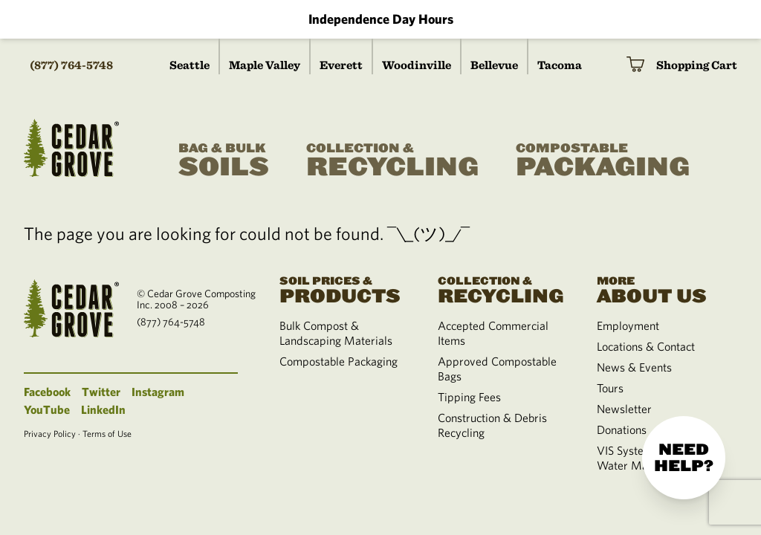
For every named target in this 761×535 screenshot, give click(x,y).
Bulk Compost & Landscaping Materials (335, 333)
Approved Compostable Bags (497, 368)
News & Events (634, 367)
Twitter (101, 391)
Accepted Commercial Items (493, 333)
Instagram (158, 391)
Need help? (683, 458)
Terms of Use (107, 433)
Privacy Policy (50, 433)
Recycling (392, 161)
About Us (658, 288)
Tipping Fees (469, 396)
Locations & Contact (646, 346)
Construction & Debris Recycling (492, 425)
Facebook (47, 391)
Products (340, 288)
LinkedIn (103, 409)
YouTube (47, 409)
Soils (223, 161)
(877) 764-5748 (71, 65)
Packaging (603, 161)
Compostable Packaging (338, 361)
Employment (628, 325)
